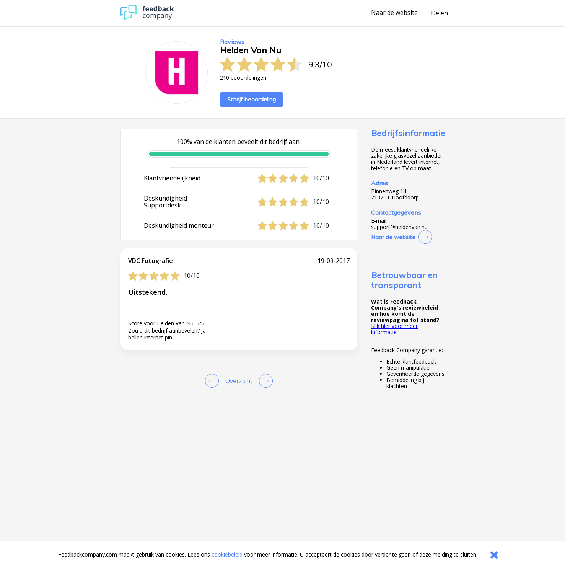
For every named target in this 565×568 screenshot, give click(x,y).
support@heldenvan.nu (399, 227)
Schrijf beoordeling (251, 99)
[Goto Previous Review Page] (213, 381)
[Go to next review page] (264, 381)
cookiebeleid (227, 554)
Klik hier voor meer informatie (394, 329)
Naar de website (394, 13)
